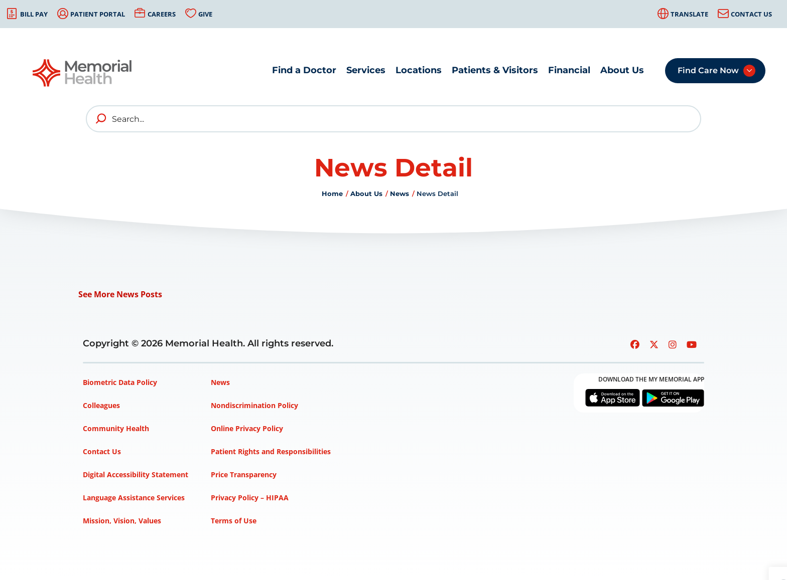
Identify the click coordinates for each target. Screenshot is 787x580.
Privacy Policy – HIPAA (250, 497)
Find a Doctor (304, 70)
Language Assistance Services (134, 497)
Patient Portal (97, 14)
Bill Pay (34, 14)
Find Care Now (708, 70)
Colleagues (101, 405)
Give (205, 14)
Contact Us (751, 14)
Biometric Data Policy (120, 382)
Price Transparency (244, 474)
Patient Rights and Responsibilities (271, 451)
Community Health (116, 428)
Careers (162, 14)
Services (365, 70)
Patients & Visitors (495, 70)
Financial (569, 70)
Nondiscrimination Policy (254, 405)
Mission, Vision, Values (122, 520)
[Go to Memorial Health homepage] (83, 73)
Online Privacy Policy (247, 428)
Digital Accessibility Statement (135, 474)
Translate (689, 14)
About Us (622, 70)
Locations (419, 70)
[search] (101, 118)
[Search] (393, 118)
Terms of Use (233, 520)
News (399, 193)
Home (332, 193)
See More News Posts (120, 294)
